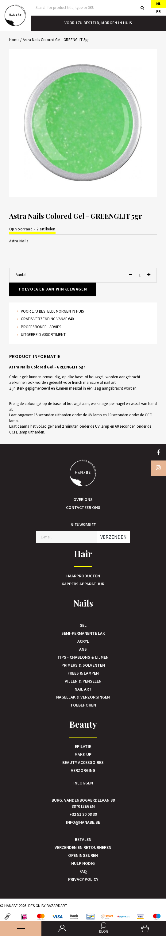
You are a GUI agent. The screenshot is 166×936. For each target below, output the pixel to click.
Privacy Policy (83, 879)
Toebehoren (83, 705)
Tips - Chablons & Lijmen (83, 657)
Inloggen (83, 783)
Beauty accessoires (83, 762)
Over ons (83, 499)
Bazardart (57, 905)
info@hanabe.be (83, 822)
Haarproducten (83, 576)
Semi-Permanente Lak (83, 633)
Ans (83, 649)
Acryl (83, 641)
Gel (83, 625)
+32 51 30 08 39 (83, 814)
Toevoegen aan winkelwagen (52, 289)
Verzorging (83, 770)
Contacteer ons (83, 507)
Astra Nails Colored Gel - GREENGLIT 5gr (56, 39)
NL (158, 3)
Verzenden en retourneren (83, 847)
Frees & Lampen (83, 673)
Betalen (83, 839)
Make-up (83, 754)
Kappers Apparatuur (83, 584)
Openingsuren (83, 855)
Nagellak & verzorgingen (83, 697)
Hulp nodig (83, 863)
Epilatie (83, 746)
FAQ (83, 871)
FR (158, 11)
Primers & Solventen (83, 665)
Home (14, 39)
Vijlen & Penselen (83, 681)
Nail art (83, 689)
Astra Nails (19, 241)
